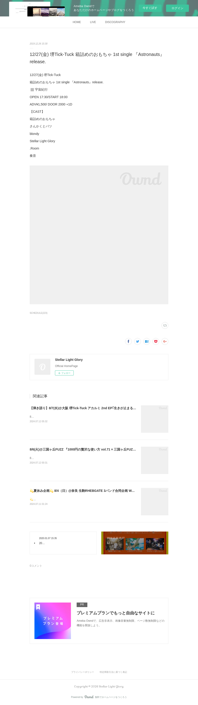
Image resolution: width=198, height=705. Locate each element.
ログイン (177, 8)
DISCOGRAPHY (115, 22)
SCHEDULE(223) (38, 313)
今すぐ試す (150, 8)
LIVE (93, 22)
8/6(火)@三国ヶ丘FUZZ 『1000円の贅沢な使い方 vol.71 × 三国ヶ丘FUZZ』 (84, 449)
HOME (77, 22)
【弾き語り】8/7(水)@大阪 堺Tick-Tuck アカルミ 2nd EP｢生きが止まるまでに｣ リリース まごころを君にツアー (110, 408)
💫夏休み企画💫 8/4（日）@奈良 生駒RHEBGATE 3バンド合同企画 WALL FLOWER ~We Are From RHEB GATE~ (113, 491)
